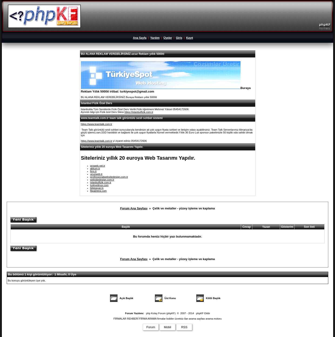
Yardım (155, 38)
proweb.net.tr (97, 165)
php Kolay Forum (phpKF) (161, 313)
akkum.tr (95, 168)
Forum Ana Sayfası (133, 208)
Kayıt (189, 38)
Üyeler (168, 38)
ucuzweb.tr (96, 174)
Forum (150, 327)
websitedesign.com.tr (102, 179)
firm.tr (93, 171)
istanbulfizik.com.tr (100, 182)
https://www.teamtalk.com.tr (96, 124)
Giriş (179, 38)
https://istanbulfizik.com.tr (138, 112)
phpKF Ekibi (203, 313)
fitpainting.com (98, 190)
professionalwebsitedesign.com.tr (109, 176)
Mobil (167, 327)
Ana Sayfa (139, 38)
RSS (184, 327)
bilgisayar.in (97, 188)
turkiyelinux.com (99, 185)
